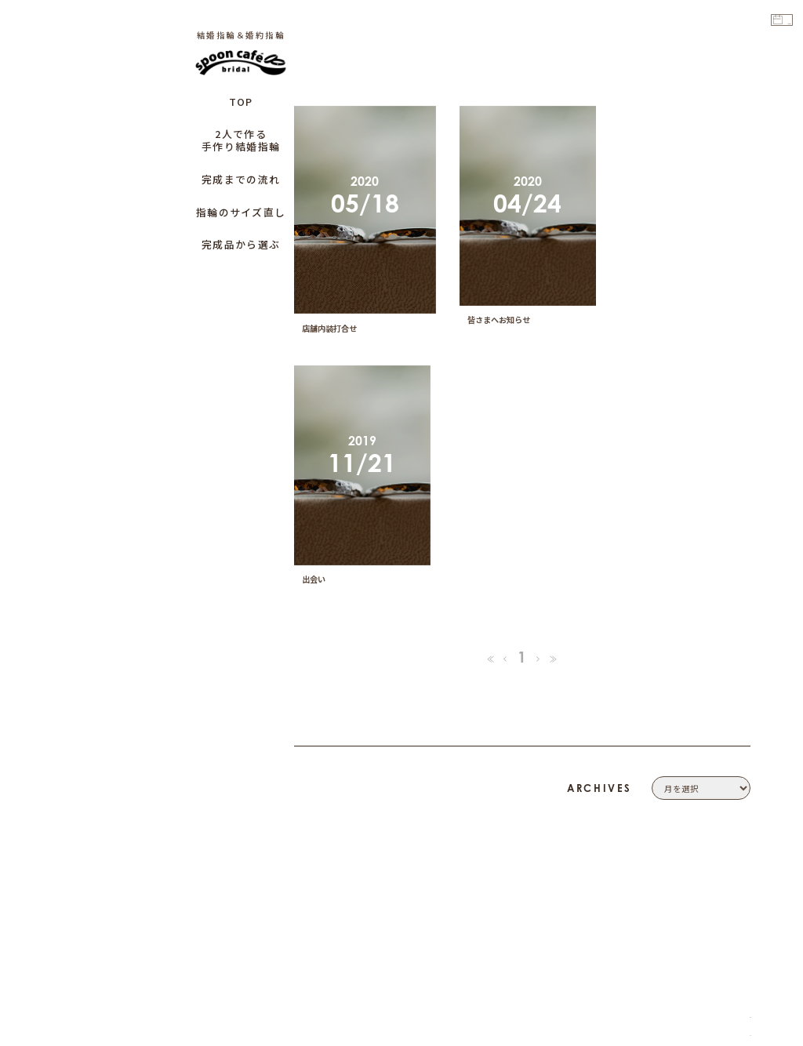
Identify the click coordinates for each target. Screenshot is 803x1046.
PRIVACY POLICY (712, 804)
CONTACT (727, 786)
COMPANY (725, 768)
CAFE (737, 874)
